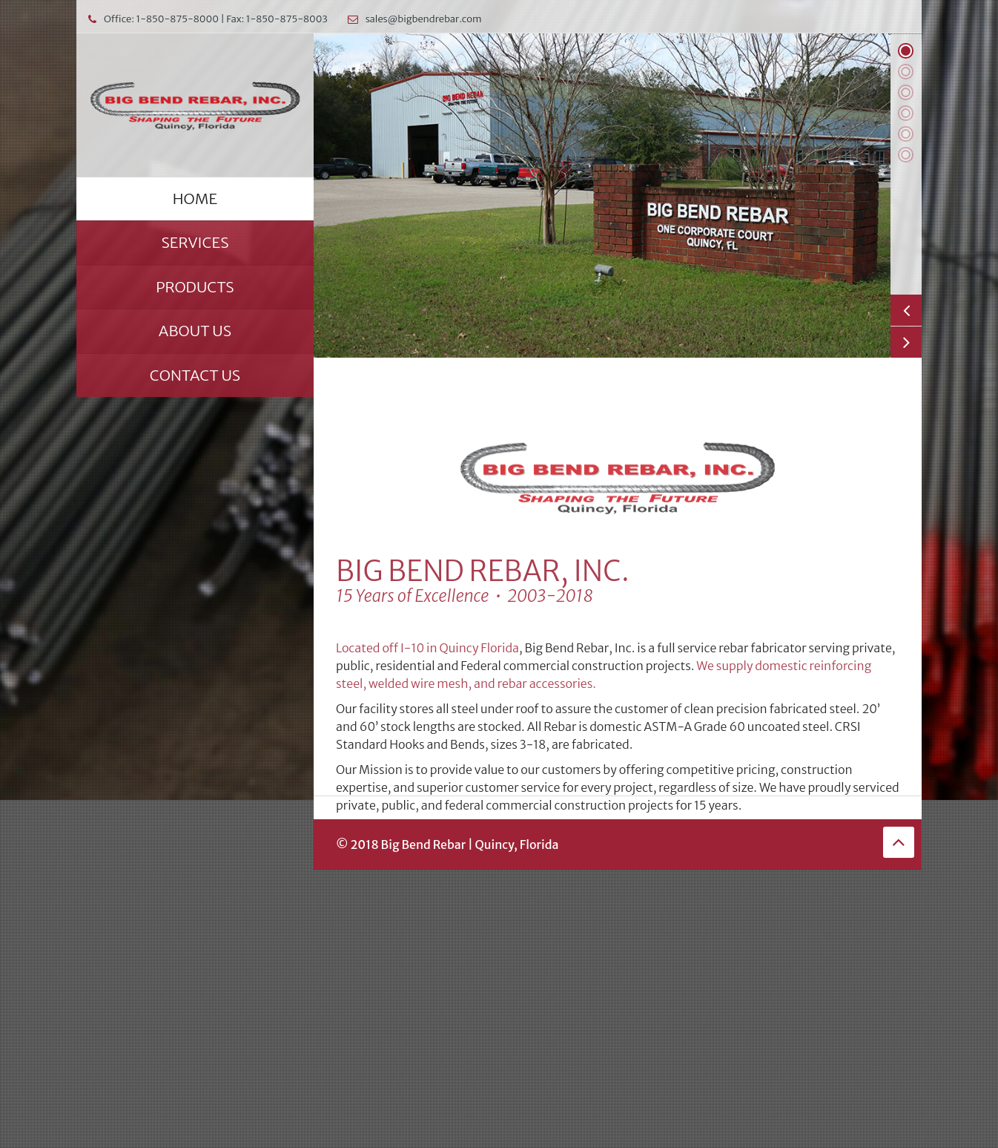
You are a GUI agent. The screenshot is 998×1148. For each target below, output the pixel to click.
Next (906, 342)
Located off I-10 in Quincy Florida (427, 731)
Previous (906, 310)
